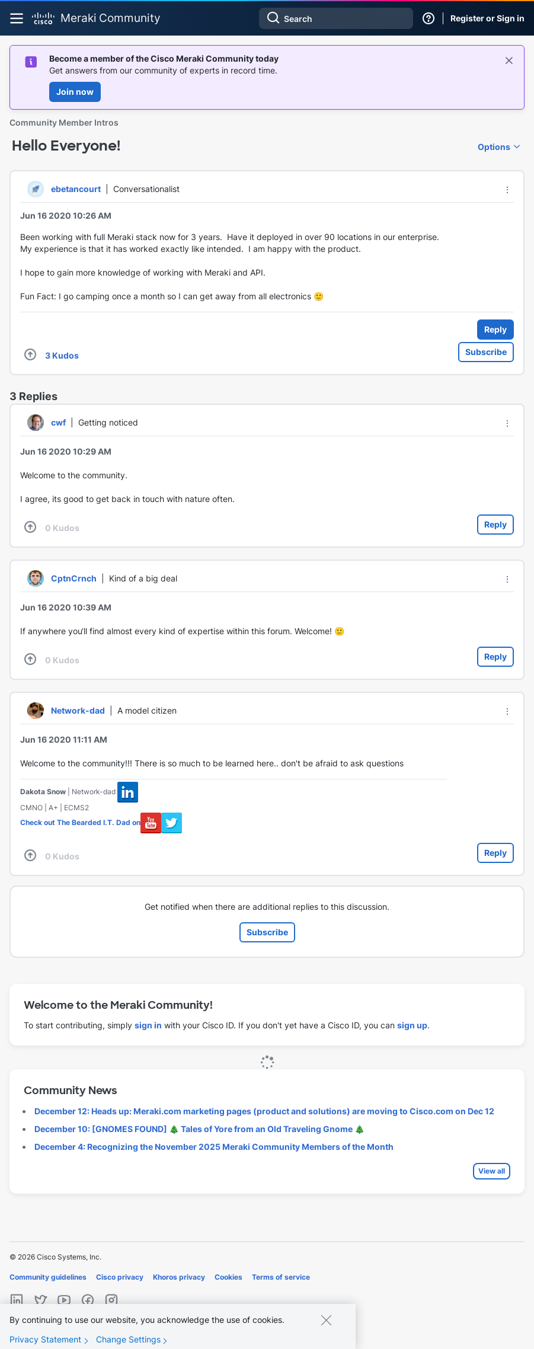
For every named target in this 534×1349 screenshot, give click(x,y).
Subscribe (486, 352)
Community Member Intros (64, 122)
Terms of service (281, 1277)
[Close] (326, 1330)
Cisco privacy (119, 1277)
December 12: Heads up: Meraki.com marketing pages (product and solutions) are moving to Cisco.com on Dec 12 (264, 1111)
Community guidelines (48, 1277)
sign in (148, 1025)
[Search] (336, 18)
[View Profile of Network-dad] (78, 710)
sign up (412, 1025)
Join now (75, 92)
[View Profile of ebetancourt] (76, 189)
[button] (507, 189)
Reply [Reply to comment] (495, 524)
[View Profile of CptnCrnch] (74, 578)
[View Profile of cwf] (58, 422)
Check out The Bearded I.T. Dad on (80, 822)
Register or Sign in (487, 18)
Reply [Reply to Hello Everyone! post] (495, 329)
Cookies (228, 1277)
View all (491, 1170)
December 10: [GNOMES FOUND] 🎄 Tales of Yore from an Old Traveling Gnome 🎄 (199, 1129)
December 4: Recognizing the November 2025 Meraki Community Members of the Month (214, 1147)
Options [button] (494, 147)
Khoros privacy (179, 1277)
